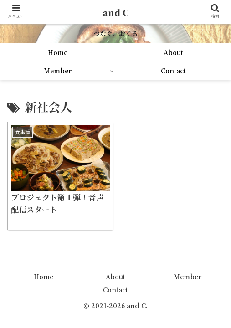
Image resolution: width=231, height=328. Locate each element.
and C (115, 12)
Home (43, 276)
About (115, 276)
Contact (115, 289)
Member (187, 276)
